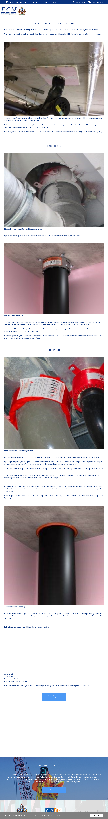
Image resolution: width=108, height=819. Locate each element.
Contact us (54, 790)
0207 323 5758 (33, 782)
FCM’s (68, 34)
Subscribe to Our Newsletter (54, 697)
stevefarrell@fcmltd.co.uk (14, 679)
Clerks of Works (76, 34)
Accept (96, 815)
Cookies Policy (54, 815)
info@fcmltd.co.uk (53, 782)
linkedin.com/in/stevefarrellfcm (16, 681)
